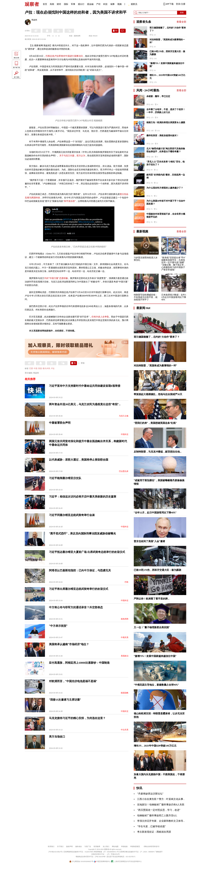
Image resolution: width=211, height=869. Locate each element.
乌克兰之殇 (123, 416)
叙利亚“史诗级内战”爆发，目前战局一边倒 (165, 176)
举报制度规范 (135, 846)
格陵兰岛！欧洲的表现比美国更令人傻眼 (165, 122)
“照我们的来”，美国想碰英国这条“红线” (155, 422)
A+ (59, 36)
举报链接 (124, 846)
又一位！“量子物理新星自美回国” (152, 627)
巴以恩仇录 (123, 471)
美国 (40, 368)
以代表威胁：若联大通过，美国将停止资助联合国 (78, 459)
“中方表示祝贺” (58, 625)
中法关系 (124, 730)
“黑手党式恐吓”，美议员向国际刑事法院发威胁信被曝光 (82, 533)
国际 (66, 4)
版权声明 (69, 846)
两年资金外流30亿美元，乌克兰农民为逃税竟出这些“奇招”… (85, 404)
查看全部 (181, 21)
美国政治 (124, 656)
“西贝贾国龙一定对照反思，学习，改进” (158, 809)
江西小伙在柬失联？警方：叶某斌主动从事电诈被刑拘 (166, 799)
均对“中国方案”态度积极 (56, 278)
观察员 (132, 4)
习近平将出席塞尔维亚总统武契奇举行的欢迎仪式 (78, 588)
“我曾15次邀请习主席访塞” (65, 699)
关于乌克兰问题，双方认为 (72, 155)
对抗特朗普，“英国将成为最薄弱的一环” (167, 41)
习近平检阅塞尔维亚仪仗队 (65, 478)
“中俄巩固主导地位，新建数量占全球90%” (156, 684)
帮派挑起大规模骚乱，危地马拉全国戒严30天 (158, 394)
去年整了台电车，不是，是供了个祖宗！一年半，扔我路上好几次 (165, 111)
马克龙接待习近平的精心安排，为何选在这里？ (77, 718)
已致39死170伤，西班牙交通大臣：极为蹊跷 (167, 53)
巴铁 (126, 582)
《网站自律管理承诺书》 (151, 846)
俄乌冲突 (46, 368)
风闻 (52, 4)
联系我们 (51, 846)
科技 (105, 4)
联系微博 (97, 846)
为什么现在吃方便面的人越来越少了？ (164, 187)
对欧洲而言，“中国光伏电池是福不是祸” (73, 681)
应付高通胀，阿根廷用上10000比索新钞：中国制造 (79, 662)
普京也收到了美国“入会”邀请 (149, 541)
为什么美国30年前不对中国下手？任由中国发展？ (165, 202)
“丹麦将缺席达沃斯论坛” (150, 793)
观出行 (81, 4)
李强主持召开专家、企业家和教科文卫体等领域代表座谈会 (168, 820)
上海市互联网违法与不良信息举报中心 (126, 861)
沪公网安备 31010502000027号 (81, 861)
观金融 (90, 4)
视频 (119, 4)
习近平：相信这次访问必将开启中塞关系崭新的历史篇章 (82, 496)
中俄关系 (124, 637)
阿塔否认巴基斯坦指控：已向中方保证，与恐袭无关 (80, 570)
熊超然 (34, 20)
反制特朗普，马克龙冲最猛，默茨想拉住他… (158, 451)
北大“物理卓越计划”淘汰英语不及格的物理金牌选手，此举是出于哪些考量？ (165, 150)
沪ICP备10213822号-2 (55, 852)
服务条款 (78, 846)
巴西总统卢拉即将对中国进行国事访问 (64, 56)
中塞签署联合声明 (60, 422)
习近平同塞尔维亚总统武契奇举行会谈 (72, 515)
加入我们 (106, 846)
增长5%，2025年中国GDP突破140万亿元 (167, 76)
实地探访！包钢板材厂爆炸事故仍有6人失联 (160, 804)
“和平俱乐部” (69, 201)
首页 (45, 4)
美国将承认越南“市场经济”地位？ (69, 644)
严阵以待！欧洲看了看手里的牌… (151, 598)
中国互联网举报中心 (102, 861)
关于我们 (60, 846)
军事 (73, 4)
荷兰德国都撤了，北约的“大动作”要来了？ (168, 29)
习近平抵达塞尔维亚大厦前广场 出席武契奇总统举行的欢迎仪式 (87, 552)
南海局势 (124, 619)
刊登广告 (88, 846)
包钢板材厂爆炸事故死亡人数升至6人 (157, 815)
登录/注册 (180, 4)
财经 (59, 4)
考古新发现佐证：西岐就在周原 (154, 831)
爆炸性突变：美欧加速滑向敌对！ (162, 135)
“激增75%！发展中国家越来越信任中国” (167, 65)
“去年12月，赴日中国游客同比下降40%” (155, 512)
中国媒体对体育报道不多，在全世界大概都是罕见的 (165, 215)
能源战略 (124, 693)
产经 (98, 4)
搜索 (182, 12)
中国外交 (124, 434)
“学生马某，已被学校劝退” (151, 826)
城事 (112, 4)
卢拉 (52, 368)
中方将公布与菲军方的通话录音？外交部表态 (76, 607)
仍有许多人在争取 (100, 316)
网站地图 (115, 846)
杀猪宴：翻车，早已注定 (158, 96)
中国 (35, 368)
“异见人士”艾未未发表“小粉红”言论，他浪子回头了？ (165, 163)
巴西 (31, 368)
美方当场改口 (57, 736)
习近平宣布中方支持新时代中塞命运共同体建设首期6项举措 (84, 385)
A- (53, 36)
